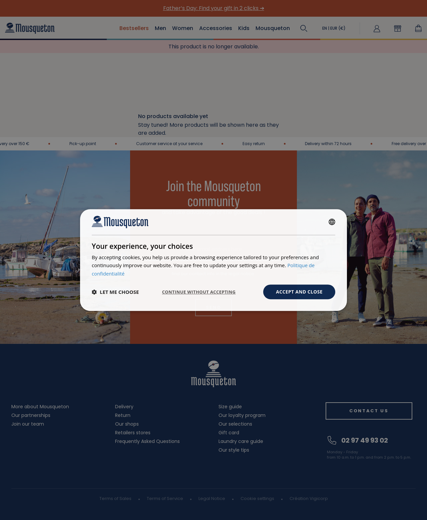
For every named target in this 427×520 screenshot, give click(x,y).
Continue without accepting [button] (195, 292)
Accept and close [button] (299, 292)
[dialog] (213, 260)
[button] (115, 292)
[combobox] (332, 221)
